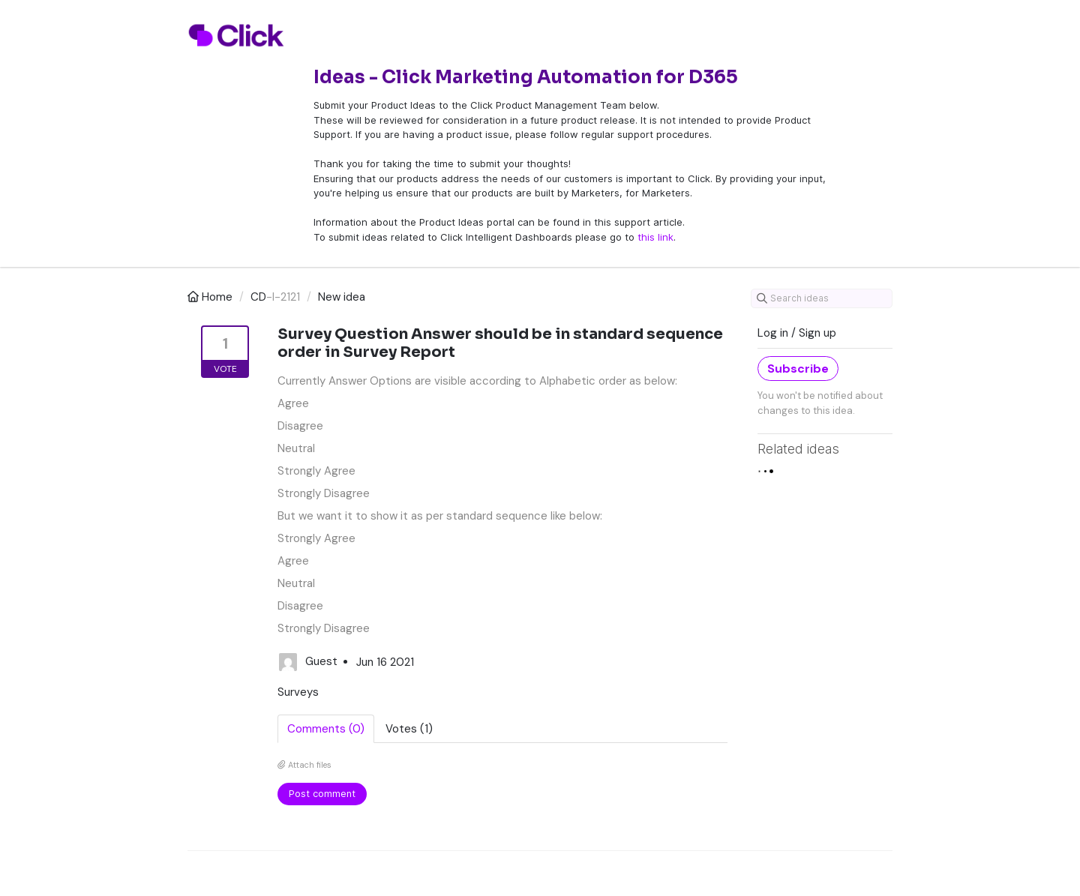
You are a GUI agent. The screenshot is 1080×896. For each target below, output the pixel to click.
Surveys (298, 692)
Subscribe (798, 368)
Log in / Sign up (797, 332)
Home (212, 296)
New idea (341, 296)
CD (258, 296)
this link (656, 237)
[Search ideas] (821, 298)
